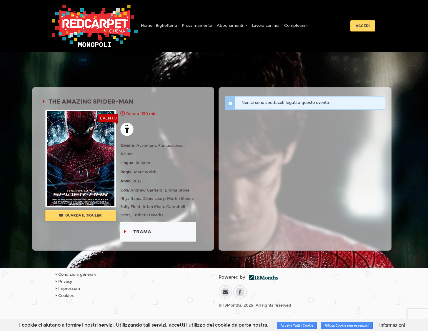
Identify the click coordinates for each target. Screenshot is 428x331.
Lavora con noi (265, 25)
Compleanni (296, 25)
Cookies (65, 295)
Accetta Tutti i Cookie (296, 325)
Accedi (363, 26)
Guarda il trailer (80, 215)
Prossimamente (197, 25)
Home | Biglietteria (159, 25)
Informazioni (392, 325)
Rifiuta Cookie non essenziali (346, 325)
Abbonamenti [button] (230, 25)
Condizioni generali (76, 274)
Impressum (68, 288)
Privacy (64, 281)
